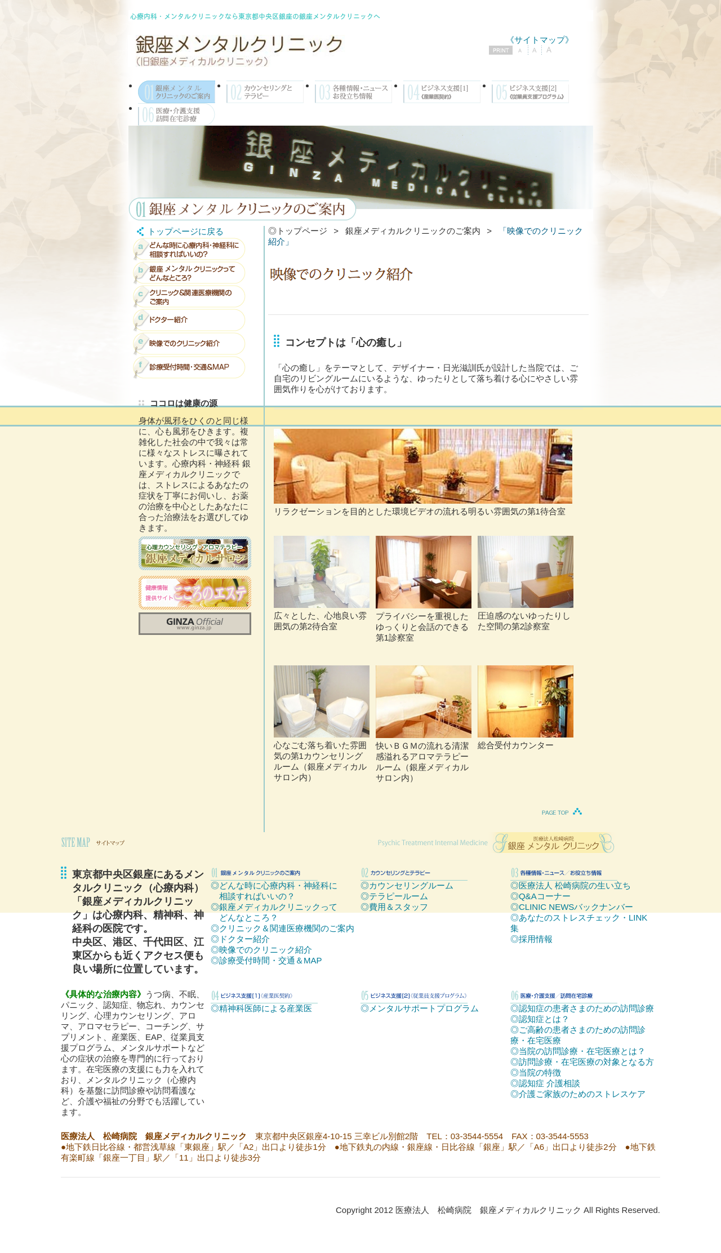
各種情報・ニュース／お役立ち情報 (353, 92)
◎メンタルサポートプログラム (419, 1008)
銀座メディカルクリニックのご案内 (412, 231)
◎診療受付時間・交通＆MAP (266, 960)
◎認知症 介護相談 (545, 1083)
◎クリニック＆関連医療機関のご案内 (282, 928)
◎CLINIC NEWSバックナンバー (571, 907)
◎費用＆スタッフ (394, 907)
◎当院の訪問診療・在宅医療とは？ (578, 1051)
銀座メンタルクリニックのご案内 (176, 92)
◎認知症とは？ (539, 1019)
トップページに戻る (178, 231)
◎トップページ (297, 231)
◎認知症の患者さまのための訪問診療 (582, 1008)
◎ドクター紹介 (240, 939)
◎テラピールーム (394, 896)
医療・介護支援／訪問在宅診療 (176, 114)
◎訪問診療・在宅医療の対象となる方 (582, 1062)
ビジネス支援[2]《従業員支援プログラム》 (530, 92)
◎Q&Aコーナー (540, 896)
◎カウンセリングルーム (406, 885)
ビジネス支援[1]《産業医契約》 (441, 92)
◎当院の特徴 (535, 1072)
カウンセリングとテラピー (265, 92)
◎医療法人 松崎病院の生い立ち (570, 885)
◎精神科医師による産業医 (261, 1008)
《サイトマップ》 (539, 40)
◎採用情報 (531, 939)
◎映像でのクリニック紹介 (261, 949)
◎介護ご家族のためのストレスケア (578, 1094)
